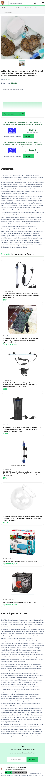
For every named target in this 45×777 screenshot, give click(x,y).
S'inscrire (32, 759)
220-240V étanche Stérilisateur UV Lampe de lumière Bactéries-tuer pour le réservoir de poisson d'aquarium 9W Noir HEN (22, 474)
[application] (22, 101)
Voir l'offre (29, 136)
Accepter (8, 772)
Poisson (13, 7)
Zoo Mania (4, 7)
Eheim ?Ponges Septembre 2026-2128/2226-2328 (20, 561)
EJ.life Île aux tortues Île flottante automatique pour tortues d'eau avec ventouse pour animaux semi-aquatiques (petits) (21, 340)
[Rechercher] (34, 3)
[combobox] (20, 3)
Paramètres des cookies (20, 772)
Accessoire (21, 7)
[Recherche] (20, 3)
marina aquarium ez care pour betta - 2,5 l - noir (19, 602)
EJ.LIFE (8, 79)
